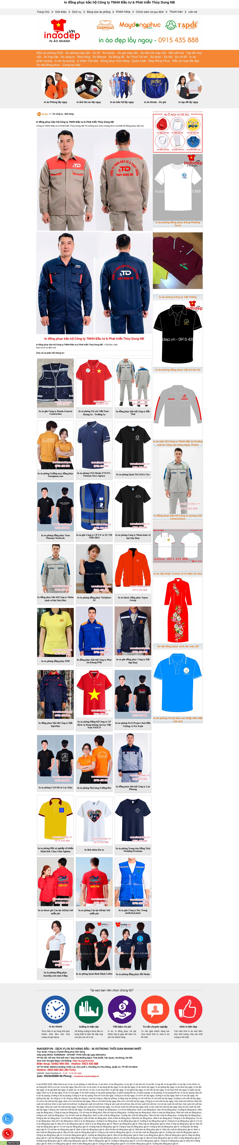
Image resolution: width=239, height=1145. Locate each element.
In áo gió (128, 1084)
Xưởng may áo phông (127, 1098)
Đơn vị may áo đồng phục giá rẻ (180, 1124)
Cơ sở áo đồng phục (127, 1110)
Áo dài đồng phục (48, 65)
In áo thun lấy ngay (184, 1087)
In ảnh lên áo (91, 1084)
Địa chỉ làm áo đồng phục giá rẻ (120, 1129)
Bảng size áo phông (99, 11)
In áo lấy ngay (75, 1073)
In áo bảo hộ (139, 1084)
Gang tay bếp (71, 65)
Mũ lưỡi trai (176, 53)
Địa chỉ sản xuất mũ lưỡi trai (143, 1104)
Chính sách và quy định (150, 11)
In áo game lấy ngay (134, 1090)
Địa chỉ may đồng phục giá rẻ (160, 1138)
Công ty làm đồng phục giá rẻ (112, 1144)
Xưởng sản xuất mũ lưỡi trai (90, 1104)
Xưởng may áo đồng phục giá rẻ (103, 1127)
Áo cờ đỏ (181, 57)
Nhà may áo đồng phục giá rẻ (152, 1124)
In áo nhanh (55, 1026)
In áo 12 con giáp (71, 1093)
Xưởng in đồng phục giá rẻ (123, 1141)
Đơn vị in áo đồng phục (85, 1121)
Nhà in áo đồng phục (163, 1118)
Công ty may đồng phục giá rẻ (105, 1138)
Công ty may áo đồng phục (66, 1112)
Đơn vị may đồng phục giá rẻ (187, 1138)
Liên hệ (192, 11)
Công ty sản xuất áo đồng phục (50, 1115)
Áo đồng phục (90, 1110)
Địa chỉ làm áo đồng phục (95, 1118)
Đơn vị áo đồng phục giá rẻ (152, 1135)
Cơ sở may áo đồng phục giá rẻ (74, 1127)
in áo (65, 1073)
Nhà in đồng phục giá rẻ (99, 1141)
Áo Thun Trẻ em (137, 57)
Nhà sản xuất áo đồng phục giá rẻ (177, 1129)
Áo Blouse (99, 57)
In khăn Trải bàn (87, 61)
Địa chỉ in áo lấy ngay (103, 1095)
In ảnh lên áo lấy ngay (89, 102)
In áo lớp (182, 1084)
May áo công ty (81, 1098)
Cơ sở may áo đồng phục (91, 1112)
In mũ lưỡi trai (145, 1098)
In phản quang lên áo (126, 1093)
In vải (92, 1090)
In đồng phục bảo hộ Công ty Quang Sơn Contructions (178, 517)
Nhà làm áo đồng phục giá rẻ (148, 1129)
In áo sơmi (91, 1087)
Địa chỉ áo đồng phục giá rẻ (126, 1135)
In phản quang (143, 1093)
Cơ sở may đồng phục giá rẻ (132, 1138)
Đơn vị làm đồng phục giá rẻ (85, 1144)
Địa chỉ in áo (80, 1087)
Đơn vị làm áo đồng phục (119, 1118)
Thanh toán (176, 11)
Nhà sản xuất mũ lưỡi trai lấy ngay (60, 1107)
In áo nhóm (192, 1084)
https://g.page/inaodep (83, 1061)
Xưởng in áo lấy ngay (164, 1095)
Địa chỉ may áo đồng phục (115, 1112)
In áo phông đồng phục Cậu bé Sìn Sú (177, 369)
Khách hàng (123, 11)
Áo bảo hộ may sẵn (153, 53)
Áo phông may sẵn (77, 53)
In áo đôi (150, 1084)
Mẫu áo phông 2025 (50, 53)
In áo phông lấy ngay (165, 1087)
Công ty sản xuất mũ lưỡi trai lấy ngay (65, 1110)
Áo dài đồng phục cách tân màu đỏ (178, 646)
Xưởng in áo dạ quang (61, 1095)
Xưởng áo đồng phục (187, 1110)
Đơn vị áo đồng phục (147, 1110)
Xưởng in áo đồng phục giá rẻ (153, 1121)
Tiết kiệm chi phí (122, 1026)
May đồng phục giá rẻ (81, 1138)
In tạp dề (159, 1084)
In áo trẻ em (83, 1090)
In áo (45, 114)
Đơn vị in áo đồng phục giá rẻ (99, 1124)
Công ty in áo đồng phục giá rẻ (181, 1121)
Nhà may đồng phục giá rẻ (75, 1141)
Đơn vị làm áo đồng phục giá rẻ (90, 1129)
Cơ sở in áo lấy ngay (145, 1095)
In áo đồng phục (116, 1084)
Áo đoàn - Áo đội (161, 57)
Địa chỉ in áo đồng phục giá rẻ (71, 1124)
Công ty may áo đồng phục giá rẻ (134, 1127)
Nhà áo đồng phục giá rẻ (176, 1135)
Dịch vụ (76, 11)
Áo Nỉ (96, 53)
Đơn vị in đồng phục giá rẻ (59, 1144)
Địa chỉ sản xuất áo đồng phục (163, 1115)
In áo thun (103, 1084)
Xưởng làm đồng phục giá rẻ (165, 1144)
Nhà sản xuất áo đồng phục (189, 1112)
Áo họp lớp (51, 57)
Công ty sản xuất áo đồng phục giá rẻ (114, 1132)
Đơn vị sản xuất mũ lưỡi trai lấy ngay (161, 1107)
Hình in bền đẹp (188, 1026)
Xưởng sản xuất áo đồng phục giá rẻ (182, 1132)
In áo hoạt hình (102, 1090)
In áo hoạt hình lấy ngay (176, 1090)
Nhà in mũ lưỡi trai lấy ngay (104, 1101)
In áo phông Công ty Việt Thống (178, 297)
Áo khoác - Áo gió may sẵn (120, 53)
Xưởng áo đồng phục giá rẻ (100, 1135)
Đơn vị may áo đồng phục (163, 1112)
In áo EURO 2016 (44, 1084)
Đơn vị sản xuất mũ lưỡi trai (64, 1104)
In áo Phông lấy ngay (55, 102)
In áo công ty (67, 1098)
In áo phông (79, 1084)
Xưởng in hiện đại (89, 1026)
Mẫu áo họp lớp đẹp (185, 61)
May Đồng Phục (159, 61)
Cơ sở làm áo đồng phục (72, 1118)
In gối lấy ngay (117, 1090)
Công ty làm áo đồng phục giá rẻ (164, 1127)
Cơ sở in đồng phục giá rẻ (147, 1141)
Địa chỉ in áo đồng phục (62, 1121)
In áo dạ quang (65, 61)
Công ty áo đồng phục (107, 1110)
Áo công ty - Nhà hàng (75, 57)
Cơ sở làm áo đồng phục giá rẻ (61, 1129)
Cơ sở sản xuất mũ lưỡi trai (170, 1104)
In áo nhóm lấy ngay (145, 1087)
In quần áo (71, 1090)
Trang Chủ (43, 11)
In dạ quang (156, 1093)
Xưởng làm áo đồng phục (189, 1115)
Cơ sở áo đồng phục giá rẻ (75, 1135)
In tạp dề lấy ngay (188, 102)
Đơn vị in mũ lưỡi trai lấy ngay (77, 1101)
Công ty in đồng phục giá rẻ (173, 1141)
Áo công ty (55, 1098)
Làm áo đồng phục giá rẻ (59, 1138)
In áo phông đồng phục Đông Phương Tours (178, 224)
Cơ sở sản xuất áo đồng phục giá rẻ (148, 1132)
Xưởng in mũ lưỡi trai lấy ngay (187, 1098)
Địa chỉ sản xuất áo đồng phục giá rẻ (80, 1132)
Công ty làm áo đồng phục (48, 1118)
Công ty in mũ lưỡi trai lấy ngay (159, 1101)
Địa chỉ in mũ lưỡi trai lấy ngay (130, 1101)
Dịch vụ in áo (53, 1087)
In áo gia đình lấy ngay (55, 1090)
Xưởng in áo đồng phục (106, 1121)
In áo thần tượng (87, 1093)
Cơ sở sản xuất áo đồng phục (79, 1115)
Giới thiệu (61, 11)
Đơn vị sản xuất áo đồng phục (106, 1115)
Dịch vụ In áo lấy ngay (52, 1093)
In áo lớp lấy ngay (127, 1087)
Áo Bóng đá (116, 57)
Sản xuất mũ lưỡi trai (184, 1101)
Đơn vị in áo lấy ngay (185, 1095)
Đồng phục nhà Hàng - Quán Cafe (123, 61)
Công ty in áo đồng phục (184, 1118)
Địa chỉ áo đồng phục (167, 1110)
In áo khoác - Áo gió (155, 102)
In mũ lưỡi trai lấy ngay (162, 1098)
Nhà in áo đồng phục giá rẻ (125, 1124)
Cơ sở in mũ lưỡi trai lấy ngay (50, 1101)
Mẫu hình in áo (60, 1084)
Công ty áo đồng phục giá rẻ (49, 1135)
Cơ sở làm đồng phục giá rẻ (139, 1144)
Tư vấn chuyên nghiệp (155, 1026)
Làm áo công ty (96, 1098)
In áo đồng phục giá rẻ (129, 1121)
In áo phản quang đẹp (106, 1093)
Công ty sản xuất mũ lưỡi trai (117, 1104)
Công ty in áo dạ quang (82, 1095)
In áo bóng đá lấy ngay (108, 1087)
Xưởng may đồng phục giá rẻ (49, 1141)
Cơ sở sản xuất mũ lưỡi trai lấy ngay (127, 1107)
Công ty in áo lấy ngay (124, 1095)
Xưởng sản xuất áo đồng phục (134, 1115)
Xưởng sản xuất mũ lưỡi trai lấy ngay (93, 1107)
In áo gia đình (170, 1084)
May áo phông (110, 1098)
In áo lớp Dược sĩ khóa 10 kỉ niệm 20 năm (178, 573)
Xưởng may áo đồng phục (139, 1112)
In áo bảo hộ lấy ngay (122, 102)
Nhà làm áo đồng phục (142, 1118)
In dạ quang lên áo (171, 1093)
